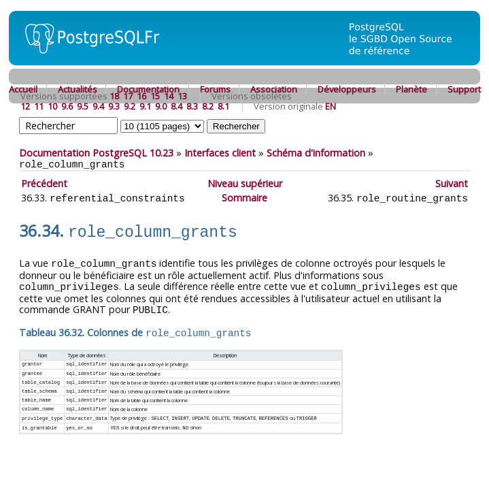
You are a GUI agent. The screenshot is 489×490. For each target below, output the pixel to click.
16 (141, 96)
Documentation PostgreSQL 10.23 (96, 152)
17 (128, 96)
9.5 (82, 106)
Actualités (77, 89)
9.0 (161, 106)
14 (168, 96)
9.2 (129, 106)
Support (464, 89)
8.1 (223, 106)
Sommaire (244, 197)
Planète (411, 89)
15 (155, 96)
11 (39, 106)
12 (25, 106)
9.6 (67, 106)
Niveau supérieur (244, 183)
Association (273, 89)
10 (52, 106)
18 (114, 96)
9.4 (98, 106)
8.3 (192, 106)
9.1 (145, 106)
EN (330, 106)
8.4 (176, 106)
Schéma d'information (316, 152)
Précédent (44, 183)
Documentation (148, 89)
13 (182, 96)
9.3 (114, 106)
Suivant (451, 183)
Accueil (23, 89)
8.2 (208, 106)
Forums (215, 89)
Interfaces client (220, 152)
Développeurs (347, 89)
